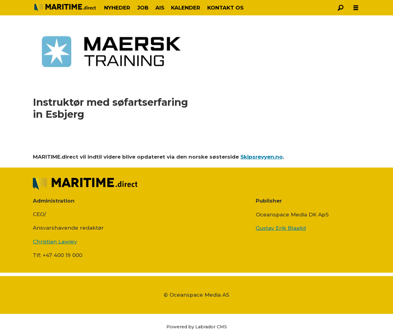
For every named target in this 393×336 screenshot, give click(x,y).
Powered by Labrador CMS (196, 327)
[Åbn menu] (356, 8)
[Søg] (340, 7)
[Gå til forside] (65, 7)
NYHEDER (117, 8)
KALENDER (185, 8)
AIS (159, 8)
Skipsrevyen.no (261, 157)
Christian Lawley (55, 242)
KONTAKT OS (225, 8)
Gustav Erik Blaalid (281, 228)
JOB (143, 8)
